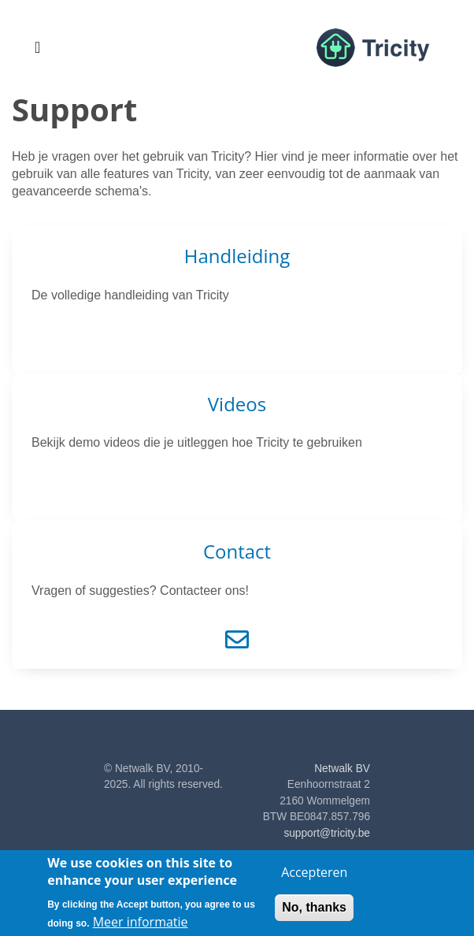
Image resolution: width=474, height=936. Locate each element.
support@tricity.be (326, 833)
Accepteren (314, 877)
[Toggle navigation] (37, 47)
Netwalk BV (342, 768)
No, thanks (314, 912)
